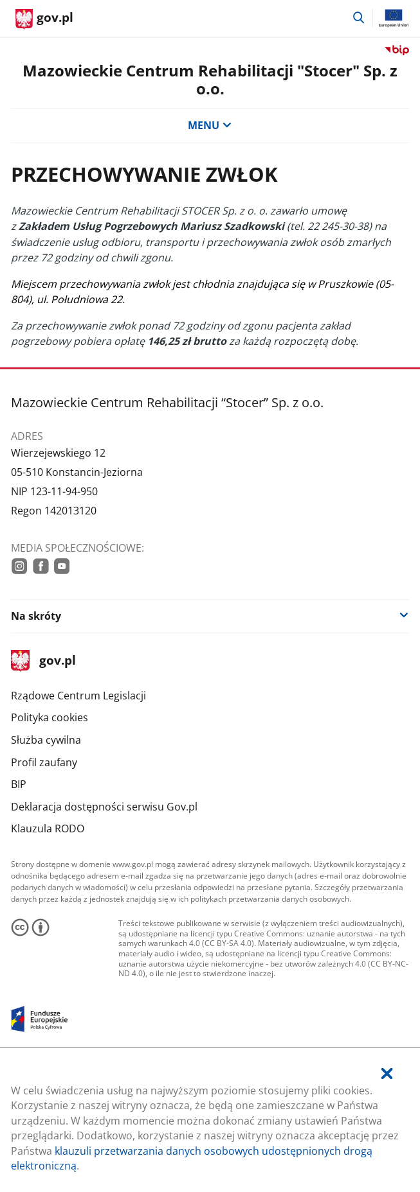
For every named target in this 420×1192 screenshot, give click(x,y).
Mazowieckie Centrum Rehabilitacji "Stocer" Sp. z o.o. (210, 79)
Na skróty (36, 616)
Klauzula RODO (47, 828)
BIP (18, 784)
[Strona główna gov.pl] (44, 19)
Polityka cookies (49, 717)
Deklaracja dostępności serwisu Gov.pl (104, 807)
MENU (210, 125)
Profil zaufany (44, 762)
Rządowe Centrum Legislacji (78, 695)
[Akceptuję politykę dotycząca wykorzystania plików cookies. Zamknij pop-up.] (387, 1074)
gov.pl (43, 661)
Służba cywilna (46, 740)
